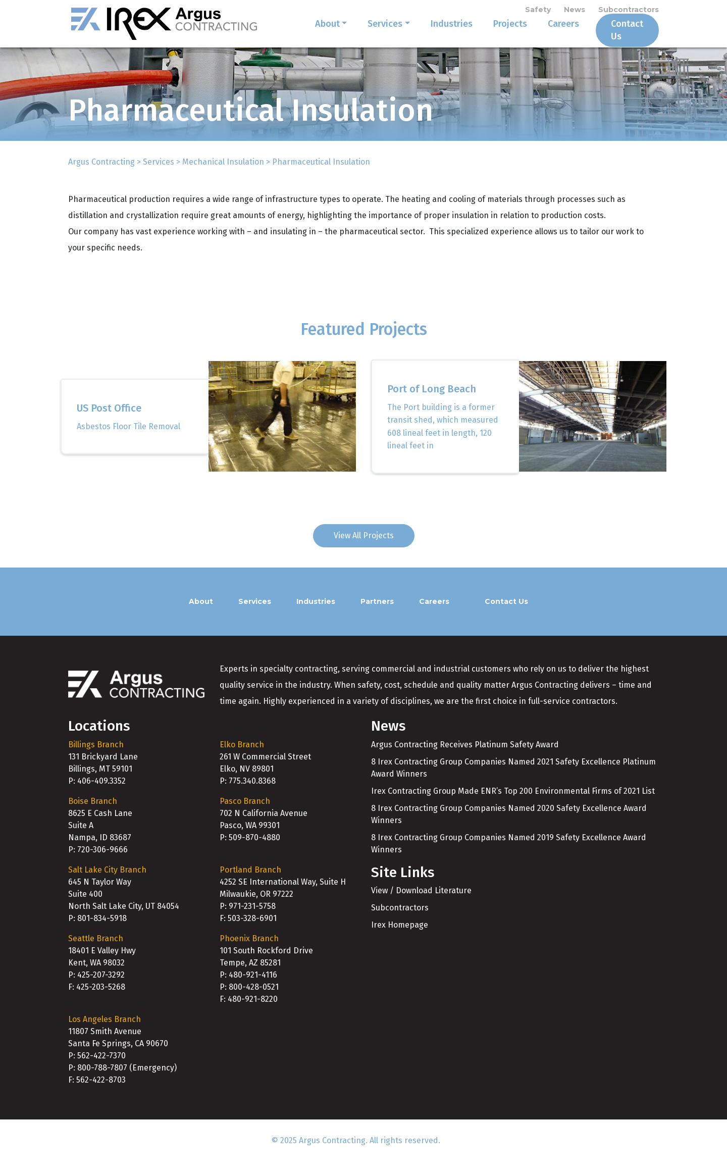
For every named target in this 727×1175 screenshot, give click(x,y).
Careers (550, 36)
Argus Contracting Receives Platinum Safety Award (465, 757)
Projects (497, 36)
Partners (377, 614)
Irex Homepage (399, 938)
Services (372, 36)
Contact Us (621, 36)
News (574, 11)
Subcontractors (628, 11)
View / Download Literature (421, 903)
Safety (538, 11)
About (314, 36)
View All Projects (364, 548)
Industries (439, 36)
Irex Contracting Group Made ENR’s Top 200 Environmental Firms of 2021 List (513, 804)
